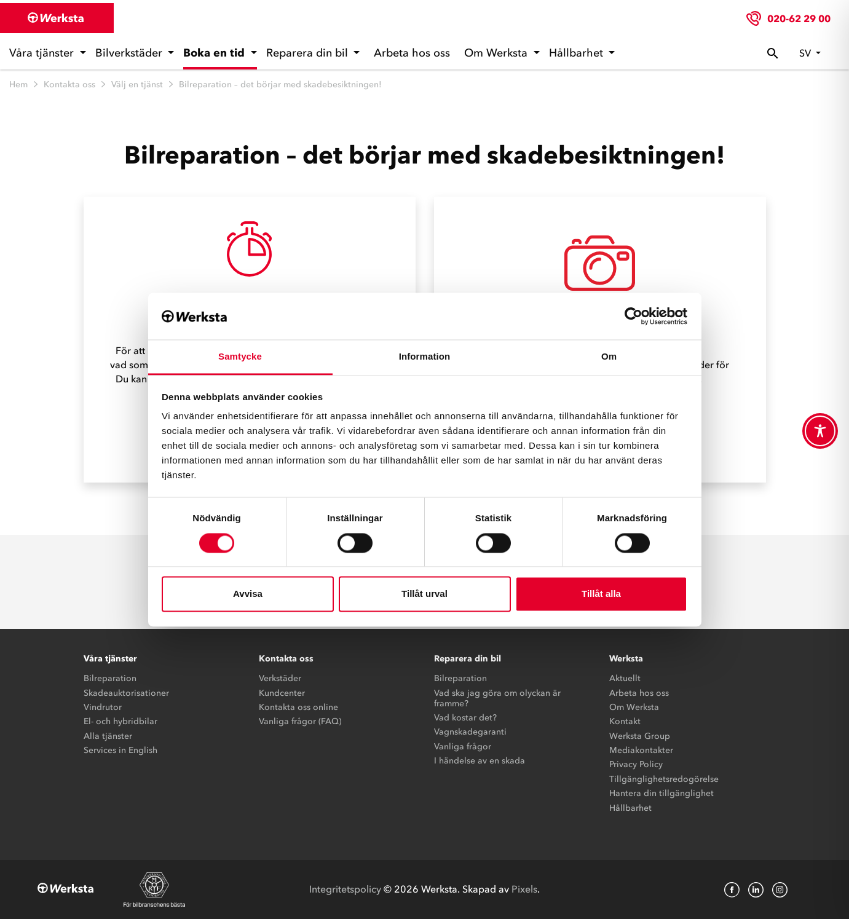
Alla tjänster (108, 736)
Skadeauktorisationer (126, 693)
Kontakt (625, 721)
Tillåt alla (601, 594)
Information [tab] (425, 357)
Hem (18, 84)
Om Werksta (497, 53)
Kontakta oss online (298, 707)
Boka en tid (215, 53)
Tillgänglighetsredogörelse (664, 779)
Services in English (120, 750)
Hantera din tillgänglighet (661, 793)
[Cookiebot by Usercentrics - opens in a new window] (633, 316)
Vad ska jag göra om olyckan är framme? (497, 698)
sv (806, 53)
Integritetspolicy (345, 889)
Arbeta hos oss (412, 53)
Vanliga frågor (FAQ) (300, 721)
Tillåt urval (424, 594)
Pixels (524, 889)
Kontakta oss (69, 84)
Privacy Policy (636, 764)
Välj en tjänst (137, 84)
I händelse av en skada (479, 760)
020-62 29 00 (799, 18)
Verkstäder (280, 678)
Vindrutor (103, 707)
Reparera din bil (308, 53)
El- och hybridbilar (120, 721)
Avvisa (248, 594)
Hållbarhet (577, 53)
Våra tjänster (43, 53)
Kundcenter (282, 693)
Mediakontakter (641, 750)
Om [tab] (609, 357)
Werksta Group (639, 736)
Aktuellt (625, 678)
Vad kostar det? (465, 717)
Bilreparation (110, 678)
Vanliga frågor (462, 746)
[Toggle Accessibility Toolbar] (820, 431)
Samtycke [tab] (240, 357)
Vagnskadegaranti (470, 732)
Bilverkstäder (130, 53)
